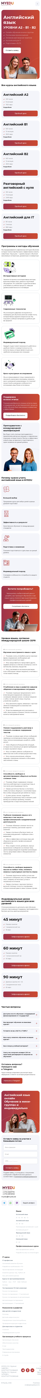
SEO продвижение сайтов (25, 1249)
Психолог (5, 1329)
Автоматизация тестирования (12, 1300)
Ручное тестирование (10, 1291)
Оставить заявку (12, 50)
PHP (14, 1282)
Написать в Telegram (12, 1081)
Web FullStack (22, 1282)
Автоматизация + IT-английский (13, 1303)
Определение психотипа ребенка (14, 1320)
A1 (16, 1217)
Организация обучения (10, 1340)
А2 (19, 1242)
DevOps (5, 1285)
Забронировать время (20, 937)
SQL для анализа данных (10, 1276)
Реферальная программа (11, 1352)
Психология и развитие (12, 1308)
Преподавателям (8, 1349)
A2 (19, 1217)
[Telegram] (23, 1370)
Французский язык (23, 1233)
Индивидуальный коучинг (11, 1332)
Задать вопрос (29, 1203)
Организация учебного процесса (16, 1337)
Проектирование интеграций (12, 1269)
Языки (18, 1211)
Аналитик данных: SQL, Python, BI (13, 1273)
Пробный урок (20, 113)
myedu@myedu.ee (8, 1197)
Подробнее (7, 107)
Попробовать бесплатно (15, 415)
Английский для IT (22, 1230)
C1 (27, 1217)
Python (4, 1282)
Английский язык (22, 1220)
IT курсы (6, 1257)
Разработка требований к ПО (12, 1266)
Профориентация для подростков (14, 1323)
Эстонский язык (22, 1214)
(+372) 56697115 (9, 1192)
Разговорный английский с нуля (27, 1227)
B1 (22, 1217)
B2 (25, 1217)
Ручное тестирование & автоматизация (16, 1297)
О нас (4, 1346)
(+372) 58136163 (9, 1194)
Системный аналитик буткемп (12, 1263)
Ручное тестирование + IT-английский (15, 1294)
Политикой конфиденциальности (25, 1177)
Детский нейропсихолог (10, 1317)
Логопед (5, 1314)
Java (10, 1282)
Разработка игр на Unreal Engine (27, 1252)
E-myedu (5, 1355)
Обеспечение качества (10, 1343)
